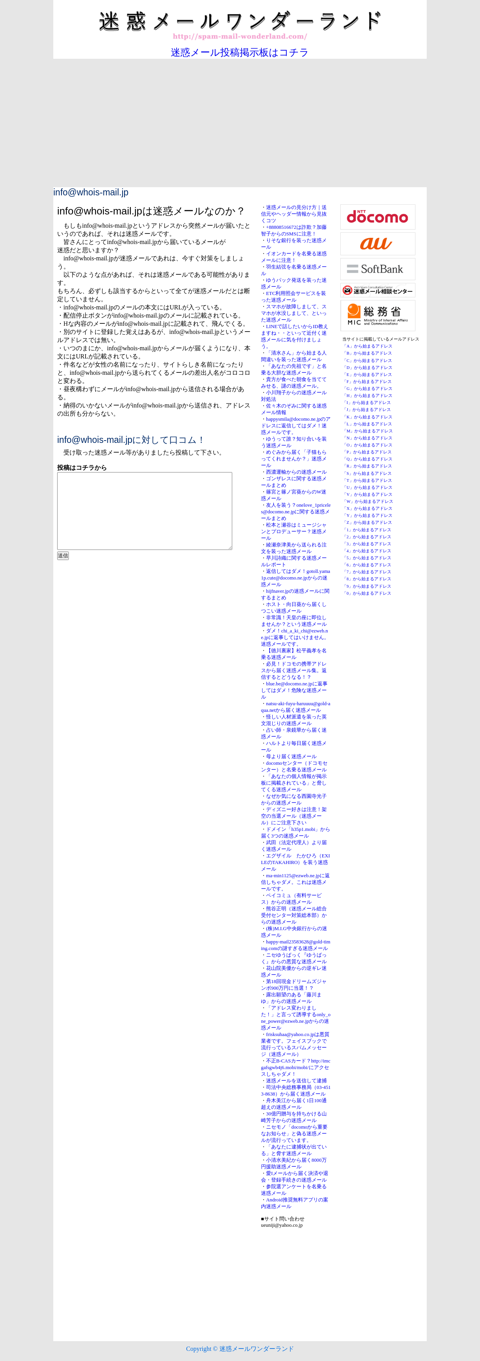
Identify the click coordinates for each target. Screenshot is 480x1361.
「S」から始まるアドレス (367, 473)
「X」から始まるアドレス (367, 508)
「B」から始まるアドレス (367, 353)
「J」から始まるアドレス (366, 409)
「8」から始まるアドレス (366, 579)
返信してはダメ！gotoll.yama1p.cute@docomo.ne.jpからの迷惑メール (295, 578)
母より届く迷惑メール (291, 756)
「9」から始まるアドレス (366, 586)
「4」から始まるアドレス (366, 551)
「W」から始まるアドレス (367, 501)
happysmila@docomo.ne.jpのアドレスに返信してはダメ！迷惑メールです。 (296, 425)
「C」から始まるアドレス (367, 360)
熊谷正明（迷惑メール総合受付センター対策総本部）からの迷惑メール (294, 915)
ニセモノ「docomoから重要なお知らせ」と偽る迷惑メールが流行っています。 (294, 1133)
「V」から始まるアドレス (367, 494)
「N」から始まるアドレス (367, 438)
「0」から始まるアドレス (366, 593)
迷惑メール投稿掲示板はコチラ (240, 52)
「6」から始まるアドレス (366, 565)
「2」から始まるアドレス (366, 537)
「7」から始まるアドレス (366, 572)
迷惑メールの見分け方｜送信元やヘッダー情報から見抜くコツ (294, 214)
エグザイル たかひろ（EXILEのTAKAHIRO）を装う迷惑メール (295, 862)
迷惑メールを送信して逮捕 (296, 1081)
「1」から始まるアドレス (366, 530)
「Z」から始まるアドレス (367, 522)
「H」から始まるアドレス (367, 395)
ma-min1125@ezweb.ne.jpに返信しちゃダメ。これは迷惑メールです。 (295, 882)
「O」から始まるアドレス (367, 445)
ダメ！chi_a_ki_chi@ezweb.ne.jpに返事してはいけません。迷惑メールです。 (295, 637)
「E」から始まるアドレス (367, 374)
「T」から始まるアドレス (367, 480)
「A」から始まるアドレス (367, 346)
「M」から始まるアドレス (367, 431)
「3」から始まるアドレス (366, 544)
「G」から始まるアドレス (367, 388)
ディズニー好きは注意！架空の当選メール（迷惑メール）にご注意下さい (294, 816)
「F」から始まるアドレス (367, 381)
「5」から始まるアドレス (366, 558)
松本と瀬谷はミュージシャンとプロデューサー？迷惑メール (294, 531)
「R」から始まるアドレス (367, 466)
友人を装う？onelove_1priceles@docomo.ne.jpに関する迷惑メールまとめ (296, 511)
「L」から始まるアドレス (367, 424)
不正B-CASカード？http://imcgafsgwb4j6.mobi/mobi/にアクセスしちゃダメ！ (295, 1067)
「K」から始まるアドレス (367, 417)
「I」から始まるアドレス (366, 402)
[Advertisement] (240, 128)
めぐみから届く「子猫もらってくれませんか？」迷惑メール (294, 459)
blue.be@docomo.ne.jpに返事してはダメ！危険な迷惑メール (294, 690)
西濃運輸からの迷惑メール (296, 472)
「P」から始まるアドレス (367, 452)
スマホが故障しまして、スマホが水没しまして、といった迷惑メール (294, 313)
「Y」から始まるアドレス (367, 515)
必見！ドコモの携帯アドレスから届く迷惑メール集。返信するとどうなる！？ (294, 670)
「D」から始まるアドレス (367, 367)
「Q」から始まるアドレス (367, 459)
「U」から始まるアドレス (367, 487)
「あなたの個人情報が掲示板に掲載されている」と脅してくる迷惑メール (294, 783)
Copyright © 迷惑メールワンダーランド (240, 1348)
